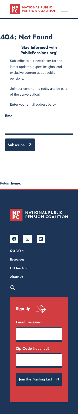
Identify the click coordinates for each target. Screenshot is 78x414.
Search (12, 287)
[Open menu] (64, 9)
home (15, 183)
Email (10, 115)
